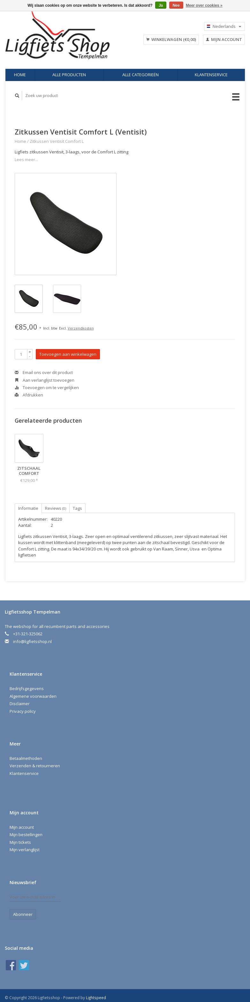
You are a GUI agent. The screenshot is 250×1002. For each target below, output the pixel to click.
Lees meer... (26, 159)
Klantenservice (211, 74)
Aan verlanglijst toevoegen (44, 380)
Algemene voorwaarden (33, 696)
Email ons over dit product (44, 372)
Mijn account (224, 39)
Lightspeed (96, 997)
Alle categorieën (140, 74)
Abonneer (23, 914)
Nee (176, 5)
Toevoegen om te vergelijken (47, 387)
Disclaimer (20, 703)
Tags (77, 508)
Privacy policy (23, 711)
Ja (161, 5)
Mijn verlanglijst (25, 849)
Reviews (55, 508)
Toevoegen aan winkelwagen (67, 354)
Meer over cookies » (204, 5)
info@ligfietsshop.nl (32, 641)
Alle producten (69, 74)
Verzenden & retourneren (35, 766)
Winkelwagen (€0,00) (171, 39)
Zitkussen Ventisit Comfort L (57, 141)
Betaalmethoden (26, 758)
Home (20, 74)
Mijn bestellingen (26, 834)
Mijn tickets (20, 842)
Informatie (28, 508)
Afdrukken (29, 395)
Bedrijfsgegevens (27, 688)
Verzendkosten (81, 328)
